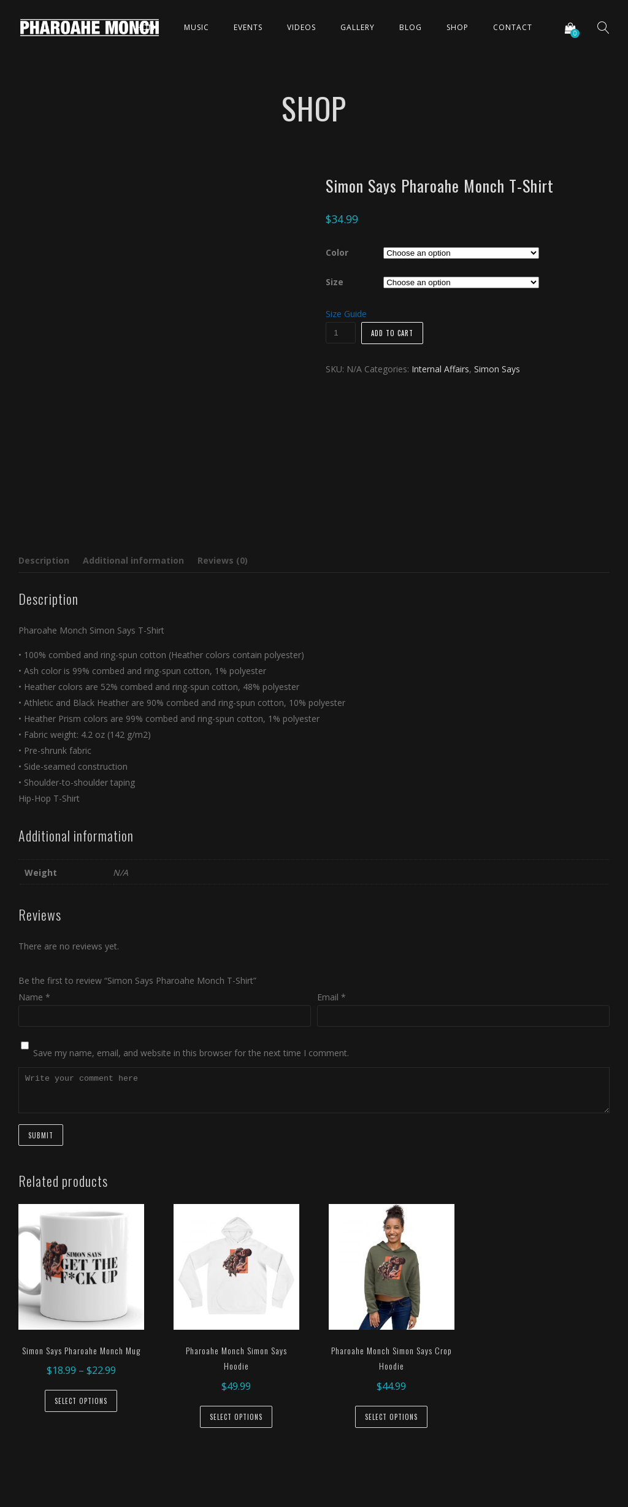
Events (248, 27)
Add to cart (392, 333)
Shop (457, 27)
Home (147, 27)
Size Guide (346, 314)
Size (334, 282)
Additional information (133, 560)
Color (337, 252)
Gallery (357, 27)
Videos (301, 27)
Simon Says (497, 369)
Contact (512, 27)
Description (43, 560)
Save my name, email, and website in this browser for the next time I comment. (191, 1053)
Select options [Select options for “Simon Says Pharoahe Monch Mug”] (81, 1401)
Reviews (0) (222, 560)
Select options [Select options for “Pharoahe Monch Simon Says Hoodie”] (236, 1417)
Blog (410, 27)
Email (331, 997)
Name (34, 997)
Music (196, 27)
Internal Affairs (440, 369)
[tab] (46, 560)
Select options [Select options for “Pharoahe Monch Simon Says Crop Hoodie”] (391, 1417)
